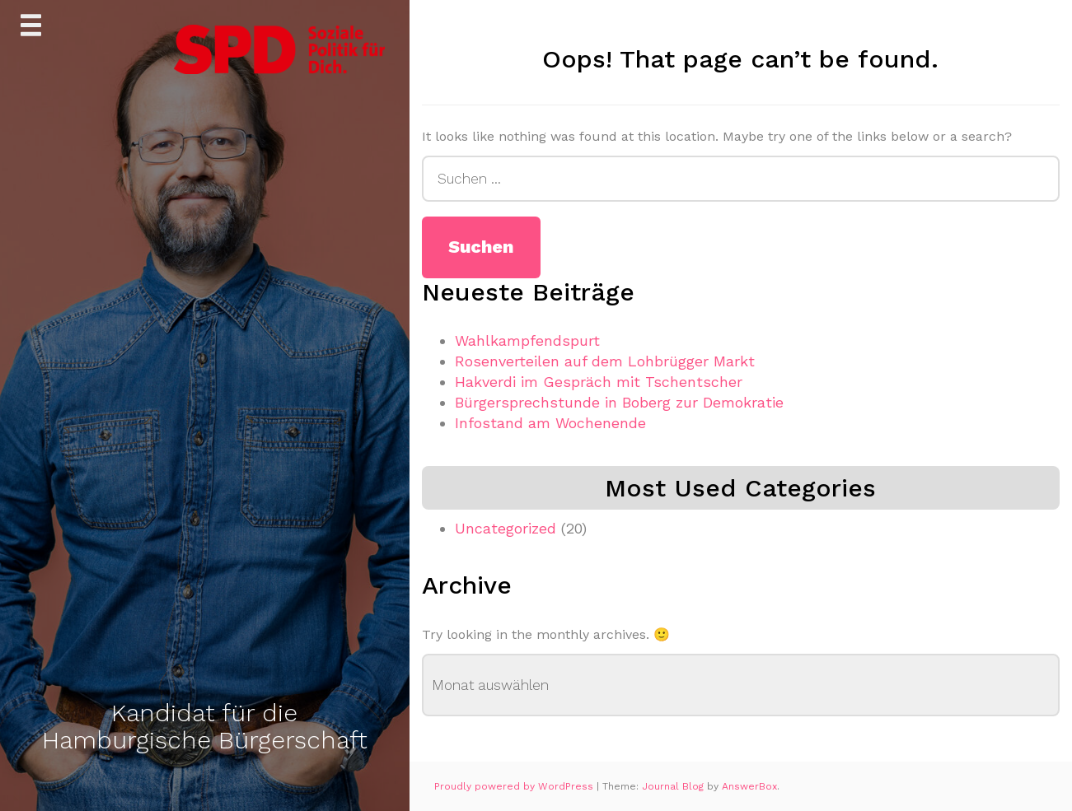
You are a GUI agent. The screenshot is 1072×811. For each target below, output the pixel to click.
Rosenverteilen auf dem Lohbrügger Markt (605, 361)
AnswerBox (749, 786)
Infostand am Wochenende (550, 422)
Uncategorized (505, 528)
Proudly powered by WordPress (515, 786)
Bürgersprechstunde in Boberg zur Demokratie (619, 402)
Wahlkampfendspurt (527, 340)
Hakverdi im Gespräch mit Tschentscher (598, 381)
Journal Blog (674, 786)
